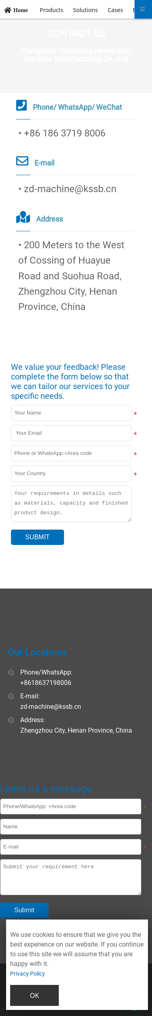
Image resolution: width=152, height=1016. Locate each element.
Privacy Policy (27, 973)
